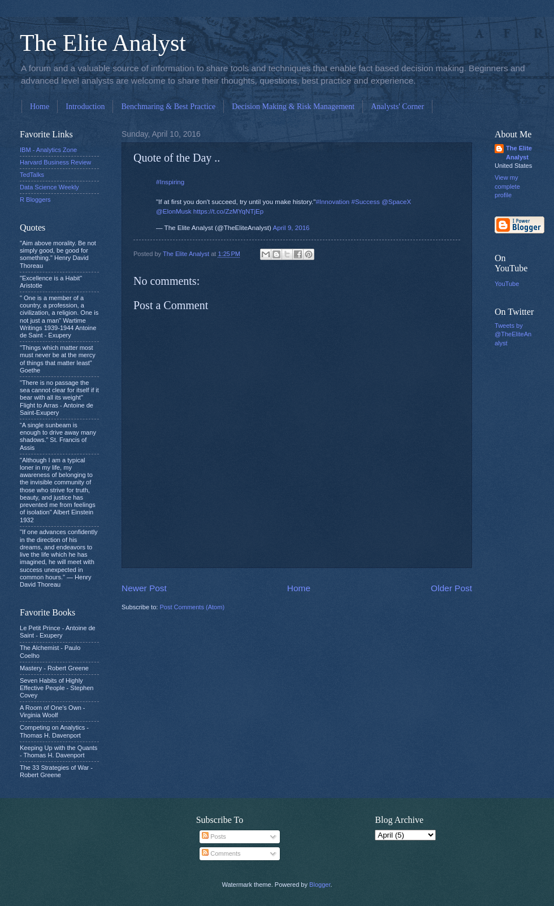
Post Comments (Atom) (191, 607)
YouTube (507, 283)
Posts (214, 836)
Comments (221, 853)
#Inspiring (170, 182)
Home (39, 106)
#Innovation (332, 201)
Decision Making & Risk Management (293, 106)
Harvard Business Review (55, 162)
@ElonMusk (174, 211)
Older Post (451, 588)
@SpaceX (396, 201)
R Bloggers (35, 199)
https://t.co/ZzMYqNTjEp (228, 211)
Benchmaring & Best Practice (168, 106)
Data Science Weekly (49, 187)
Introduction (85, 106)
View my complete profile (507, 186)
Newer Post (144, 588)
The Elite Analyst (103, 43)
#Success (366, 201)
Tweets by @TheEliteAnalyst (513, 334)
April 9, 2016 (291, 227)
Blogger (319, 884)
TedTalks (32, 174)
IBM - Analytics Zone (48, 149)
